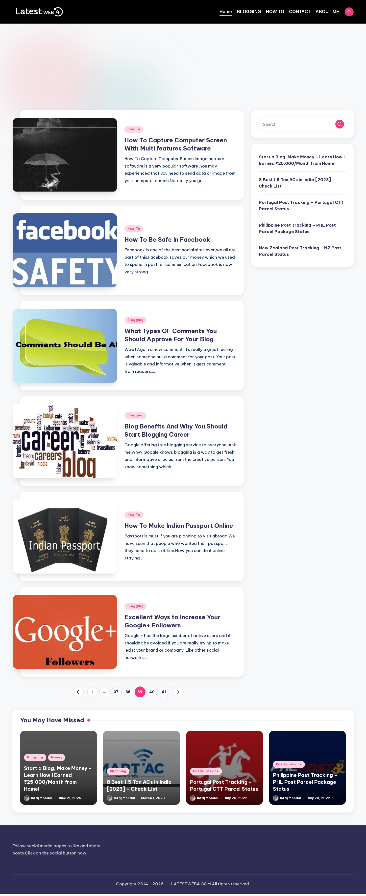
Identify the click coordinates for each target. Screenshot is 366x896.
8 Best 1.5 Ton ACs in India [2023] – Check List (297, 183)
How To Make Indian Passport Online (178, 525)
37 (116, 692)
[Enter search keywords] (302, 124)
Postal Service (206, 771)
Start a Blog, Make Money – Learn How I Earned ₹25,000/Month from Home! (302, 160)
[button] (78, 691)
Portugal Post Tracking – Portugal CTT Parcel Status (301, 206)
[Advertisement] (183, 60)
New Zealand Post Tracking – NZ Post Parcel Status (300, 251)
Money (56, 757)
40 (152, 692)
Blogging (135, 320)
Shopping (118, 771)
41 (164, 692)
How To (133, 129)
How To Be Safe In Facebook (167, 239)
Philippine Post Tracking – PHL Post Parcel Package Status (297, 228)
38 (128, 692)
